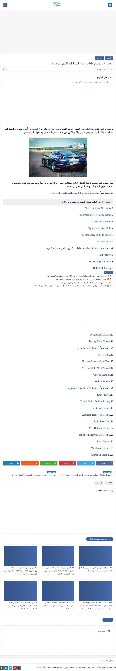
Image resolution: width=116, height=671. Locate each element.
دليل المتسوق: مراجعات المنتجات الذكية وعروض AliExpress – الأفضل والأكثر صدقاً (67, 667)
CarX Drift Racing (101, 408)
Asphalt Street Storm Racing (96, 414)
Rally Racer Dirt (102, 421)
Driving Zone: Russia (99, 341)
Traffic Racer (104, 255)
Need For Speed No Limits (98, 208)
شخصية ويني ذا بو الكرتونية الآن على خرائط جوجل (74, 193)
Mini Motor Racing (100, 448)
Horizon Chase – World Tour (96, 361)
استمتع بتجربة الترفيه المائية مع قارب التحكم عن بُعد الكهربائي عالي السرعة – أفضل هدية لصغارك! (21, 605)
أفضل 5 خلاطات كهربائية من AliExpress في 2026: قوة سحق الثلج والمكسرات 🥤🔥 (79, 276)
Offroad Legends (101, 374)
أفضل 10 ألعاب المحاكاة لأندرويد (83, 388)
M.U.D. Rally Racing (99, 428)
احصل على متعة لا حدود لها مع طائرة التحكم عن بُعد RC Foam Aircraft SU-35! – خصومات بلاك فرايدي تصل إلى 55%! (96, 605)
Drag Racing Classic (100, 334)
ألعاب (109, 58)
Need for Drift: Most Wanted (96, 368)
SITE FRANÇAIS (107, 661)
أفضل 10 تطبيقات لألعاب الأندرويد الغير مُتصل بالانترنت (72, 248)
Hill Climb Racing (102, 268)
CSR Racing (104, 354)
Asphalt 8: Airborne (101, 221)
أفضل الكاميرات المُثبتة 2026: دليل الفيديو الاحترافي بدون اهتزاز (87, 283)
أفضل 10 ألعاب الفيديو (88, 348)
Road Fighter (103, 441)
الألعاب (88, 129)
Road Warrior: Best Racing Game (95, 215)
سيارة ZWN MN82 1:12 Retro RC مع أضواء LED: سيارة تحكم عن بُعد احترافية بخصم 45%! (58, 605)
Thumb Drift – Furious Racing (95, 401)
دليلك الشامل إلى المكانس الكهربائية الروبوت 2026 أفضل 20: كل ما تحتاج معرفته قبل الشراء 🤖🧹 (73, 286)
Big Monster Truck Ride (99, 228)
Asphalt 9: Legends (100, 454)
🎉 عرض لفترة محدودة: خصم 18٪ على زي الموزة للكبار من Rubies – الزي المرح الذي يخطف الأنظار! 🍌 (20, 571)
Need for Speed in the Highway (96, 235)
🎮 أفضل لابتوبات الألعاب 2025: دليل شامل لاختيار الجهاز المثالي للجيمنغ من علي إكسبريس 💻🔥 (59, 571)
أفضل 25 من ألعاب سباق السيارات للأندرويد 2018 (90, 82)
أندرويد (99, 58)
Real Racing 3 (104, 241)
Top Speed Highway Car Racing (94, 434)
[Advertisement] (58, 33)
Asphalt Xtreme (102, 381)
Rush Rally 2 (103, 394)
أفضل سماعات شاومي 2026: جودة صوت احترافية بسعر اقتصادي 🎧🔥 (84, 279)
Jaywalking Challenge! (100, 261)
